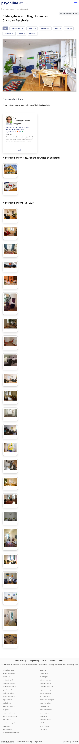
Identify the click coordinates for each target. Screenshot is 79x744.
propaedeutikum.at (9, 713)
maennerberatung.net (47, 700)
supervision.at (44, 726)
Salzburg (51, 665)
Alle (5, 28)
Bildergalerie (24, 9)
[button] (75, 3)
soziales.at (6, 726)
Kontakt (61, 661)
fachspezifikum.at (46, 683)
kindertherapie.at (8, 693)
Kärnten (22, 665)
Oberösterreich (42, 665)
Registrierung (34, 661)
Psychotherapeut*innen (11, 9)
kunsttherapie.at (45, 693)
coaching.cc (43, 677)
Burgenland (15, 665)
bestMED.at (6, 677)
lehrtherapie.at (45, 696)
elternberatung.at (45, 680)
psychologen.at (45, 713)
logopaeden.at (7, 700)
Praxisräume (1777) (17, 28)
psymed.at (43, 716)
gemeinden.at (7, 690)
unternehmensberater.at (11, 733)
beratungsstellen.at (9, 673)
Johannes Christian (21, 121)
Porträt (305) (32, 28)
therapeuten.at (8, 729)
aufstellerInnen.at (8, 670)
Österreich (5, 665)
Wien (76, 665)
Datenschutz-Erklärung (24, 742)
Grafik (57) (32, 34)
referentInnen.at (45, 720)
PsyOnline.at (7, 720)
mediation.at (7, 703)
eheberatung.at (8, 680)
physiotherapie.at (46, 710)
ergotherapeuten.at (9, 683)
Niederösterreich (31, 665)
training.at (43, 729)
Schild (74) (68, 28)
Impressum (38, 742)
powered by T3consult (70, 742)
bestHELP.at (44, 673)
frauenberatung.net (46, 687)
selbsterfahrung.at (9, 723)
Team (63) (22, 34)
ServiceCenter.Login (21, 661)
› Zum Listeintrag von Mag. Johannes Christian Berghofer (27, 105)
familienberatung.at (9, 687)
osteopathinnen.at (9, 706)
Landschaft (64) (9, 34)
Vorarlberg (70, 665)
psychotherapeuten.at (10, 716)
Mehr (20, 150)
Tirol (64, 665)
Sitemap (44, 661)
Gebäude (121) (45, 28)
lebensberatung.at (9, 696)
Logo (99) (58, 28)
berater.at (43, 670)
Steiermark (58, 665)
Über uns (53, 661)
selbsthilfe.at (44, 723)
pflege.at (5, 710)
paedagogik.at (44, 706)
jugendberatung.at (46, 690)
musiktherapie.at (45, 703)
